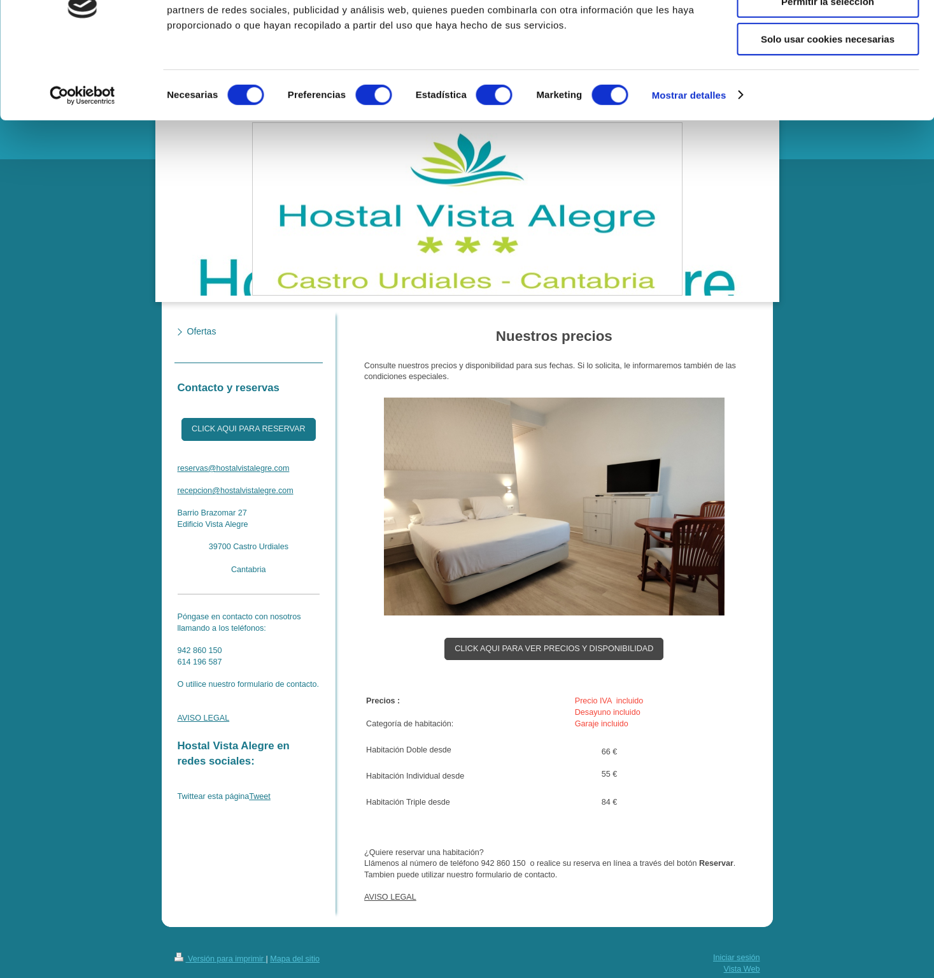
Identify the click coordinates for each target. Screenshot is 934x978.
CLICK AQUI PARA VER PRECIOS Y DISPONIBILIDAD (554, 648)
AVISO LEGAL (390, 897)
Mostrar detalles (689, 162)
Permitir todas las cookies (827, 31)
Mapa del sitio (295, 958)
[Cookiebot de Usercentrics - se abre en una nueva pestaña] (82, 162)
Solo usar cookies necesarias (828, 106)
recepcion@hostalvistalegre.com (236, 490)
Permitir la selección (827, 69)
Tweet (260, 796)
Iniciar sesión (736, 957)
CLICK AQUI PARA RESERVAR (248, 428)
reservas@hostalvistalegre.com (234, 468)
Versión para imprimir (220, 958)
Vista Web (742, 969)
